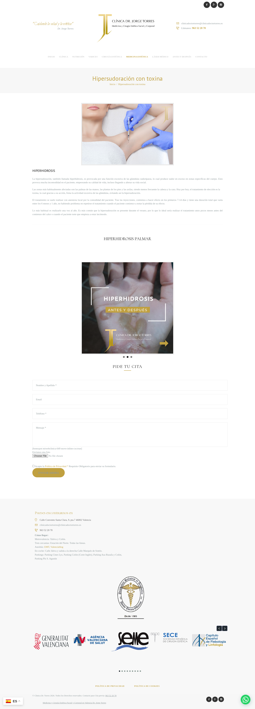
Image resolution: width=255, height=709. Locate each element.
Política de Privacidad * (56, 466)
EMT (46, 547)
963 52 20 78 (199, 28)
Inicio (112, 84)
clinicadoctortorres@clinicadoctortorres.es (202, 23)
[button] (219, 628)
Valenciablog (57, 547)
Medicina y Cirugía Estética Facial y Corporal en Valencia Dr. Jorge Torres (74, 703)
